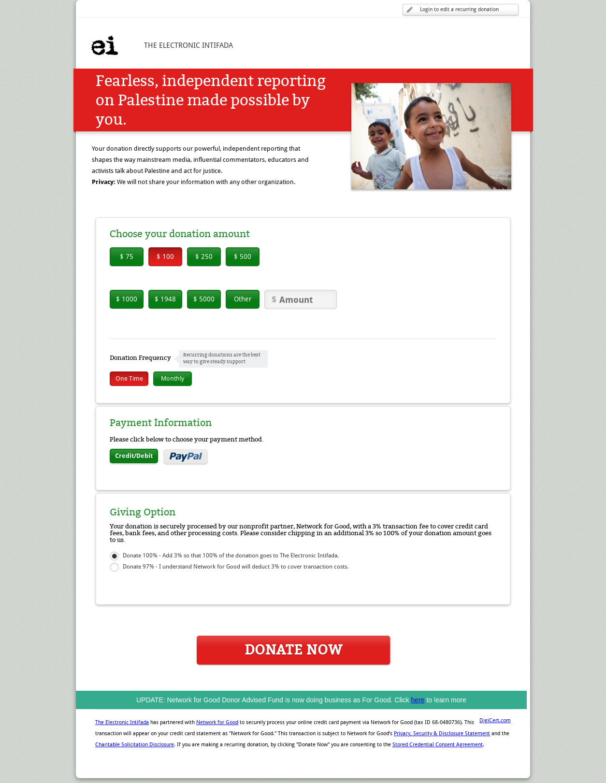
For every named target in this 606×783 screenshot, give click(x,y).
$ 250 (204, 256)
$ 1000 (126, 299)
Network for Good (217, 722)
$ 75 (126, 256)
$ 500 (242, 256)
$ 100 (165, 256)
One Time (129, 378)
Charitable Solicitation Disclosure (134, 744)
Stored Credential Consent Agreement (437, 744)
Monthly (172, 378)
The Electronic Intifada (122, 722)
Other (243, 299)
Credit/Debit (134, 455)
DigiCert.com (495, 720)
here (418, 700)
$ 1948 (165, 299)
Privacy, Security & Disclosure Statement (442, 733)
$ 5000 (204, 299)
